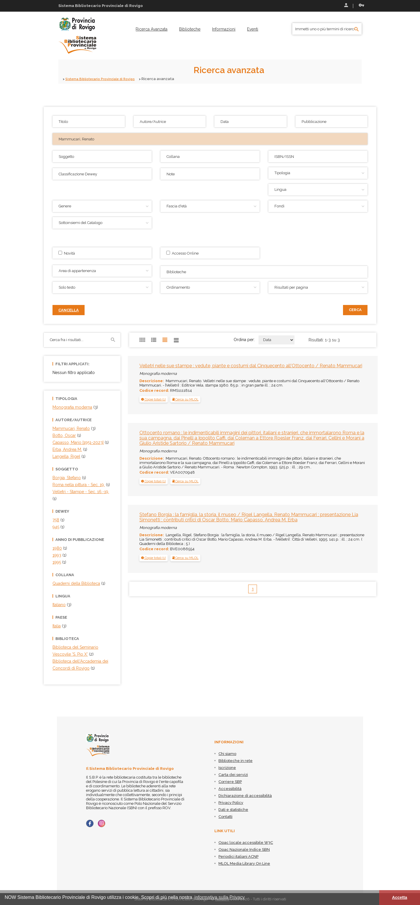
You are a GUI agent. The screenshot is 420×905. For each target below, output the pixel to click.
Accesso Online (182, 253)
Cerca (355, 310)
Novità (66, 253)
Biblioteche (189, 29)
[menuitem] (151, 29)
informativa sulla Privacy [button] (220, 897)
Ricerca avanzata (151, 29)
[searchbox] (264, 271)
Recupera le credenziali (361, 5)
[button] (153, 399)
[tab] (153, 399)
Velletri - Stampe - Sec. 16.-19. (80, 491)
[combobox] (264, 272)
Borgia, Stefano (66, 477)
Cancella (68, 310)
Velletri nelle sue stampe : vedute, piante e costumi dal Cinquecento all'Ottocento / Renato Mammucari (250, 365)
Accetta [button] (399, 897)
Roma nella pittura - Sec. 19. (78, 484)
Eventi (252, 29)
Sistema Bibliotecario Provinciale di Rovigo (106, 79)
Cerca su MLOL (185, 399)
